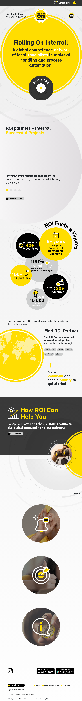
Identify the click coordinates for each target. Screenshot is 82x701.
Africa (47, 350)
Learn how (16, 434)
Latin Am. (69, 350)
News (38, 686)
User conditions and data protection (21, 694)
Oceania (58, 354)
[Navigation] (71, 16)
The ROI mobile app (51, 686)
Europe (60, 350)
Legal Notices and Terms (16, 689)
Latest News (64, 3)
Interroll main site (17, 685)
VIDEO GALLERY (16, 199)
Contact (66, 686)
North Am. (49, 354)
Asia (53, 350)
